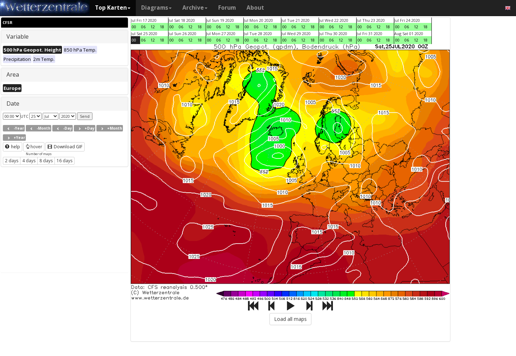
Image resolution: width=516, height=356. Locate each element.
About (255, 7)
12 (152, 26)
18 (162, 26)
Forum (227, 7)
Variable (17, 36)
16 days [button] (64, 161)
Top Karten (112, 7)
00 (134, 26)
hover (33, 146)
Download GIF (65, 146)
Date (12, 103)
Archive (194, 7)
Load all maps (290, 319)
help (12, 146)
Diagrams (156, 7)
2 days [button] (11, 161)
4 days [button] (28, 161)
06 (143, 26)
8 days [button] (46, 161)
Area (12, 74)
